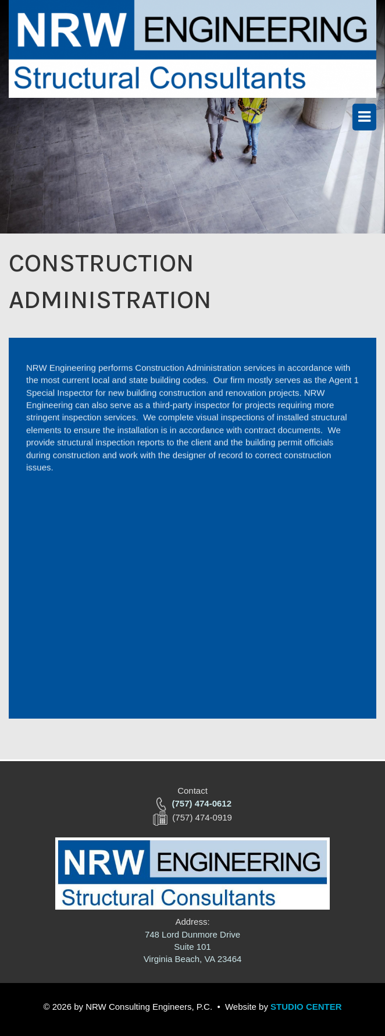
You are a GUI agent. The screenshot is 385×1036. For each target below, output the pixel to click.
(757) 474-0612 (201, 803)
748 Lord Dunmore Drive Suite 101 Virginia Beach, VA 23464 (193, 946)
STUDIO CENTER (306, 1007)
